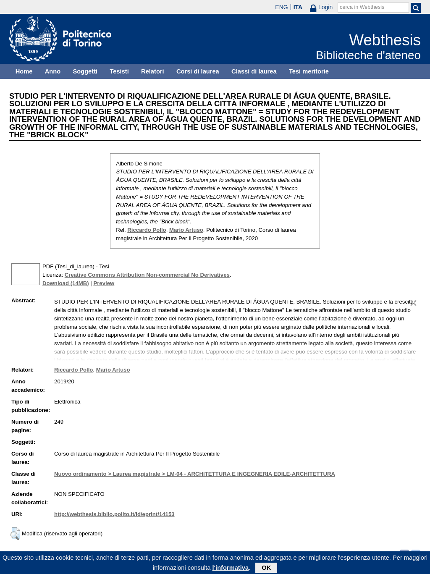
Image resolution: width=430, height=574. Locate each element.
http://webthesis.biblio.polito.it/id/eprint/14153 (114, 514)
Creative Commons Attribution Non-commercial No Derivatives (147, 275)
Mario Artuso (186, 230)
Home (24, 71)
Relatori (152, 71)
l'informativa (230, 569)
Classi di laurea (254, 71)
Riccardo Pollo (146, 230)
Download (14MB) (65, 283)
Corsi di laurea (197, 71)
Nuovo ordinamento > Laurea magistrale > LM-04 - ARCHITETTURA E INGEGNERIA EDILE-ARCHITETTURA (194, 474)
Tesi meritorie (309, 71)
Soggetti (85, 71)
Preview (103, 283)
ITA (298, 7)
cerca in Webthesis (362, 7)
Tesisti (119, 71)
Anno (52, 71)
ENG (281, 7)
